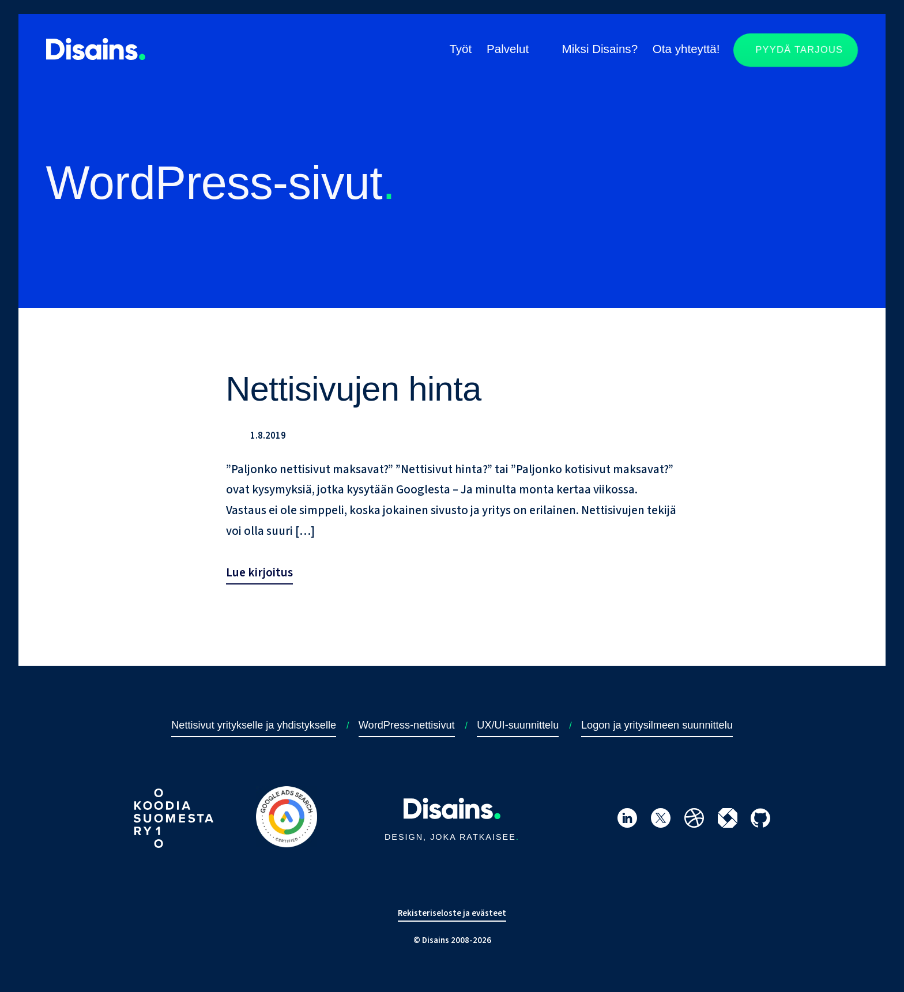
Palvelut (508, 48)
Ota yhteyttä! (686, 48)
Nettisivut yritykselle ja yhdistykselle (253, 725)
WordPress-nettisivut (407, 725)
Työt (460, 48)
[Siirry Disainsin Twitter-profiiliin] (661, 820)
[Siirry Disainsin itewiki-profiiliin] (727, 820)
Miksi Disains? (600, 48)
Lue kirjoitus (259, 572)
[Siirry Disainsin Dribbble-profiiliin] (694, 820)
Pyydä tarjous (799, 50)
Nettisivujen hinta (353, 388)
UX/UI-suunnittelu (518, 725)
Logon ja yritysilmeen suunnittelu (657, 725)
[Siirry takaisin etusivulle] (95, 57)
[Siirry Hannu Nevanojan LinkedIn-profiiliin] (627, 820)
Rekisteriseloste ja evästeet (452, 913)
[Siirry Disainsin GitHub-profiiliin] (760, 820)
